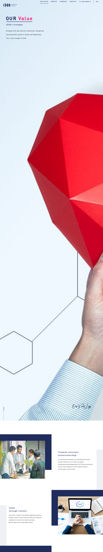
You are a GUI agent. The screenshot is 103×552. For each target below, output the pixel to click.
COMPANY (63, 5)
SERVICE (54, 5)
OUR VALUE (44, 5)
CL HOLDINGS (85, 5)
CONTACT (73, 5)
